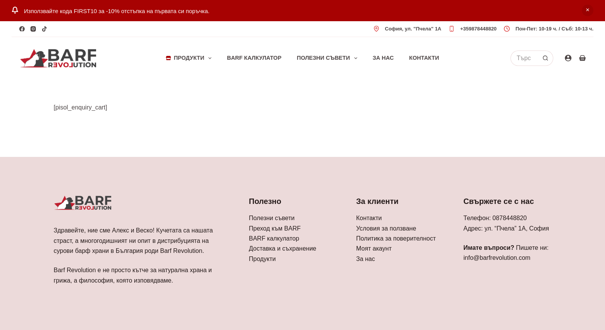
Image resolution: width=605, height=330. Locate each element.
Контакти (424, 58)
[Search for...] (524, 58)
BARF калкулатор (274, 238)
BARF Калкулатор (254, 58)
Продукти (190, 58)
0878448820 (509, 218)
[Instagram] (33, 29)
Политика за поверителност (396, 238)
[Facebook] (22, 29)
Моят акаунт (374, 248)
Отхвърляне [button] (587, 10)
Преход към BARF (275, 228)
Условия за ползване (386, 228)
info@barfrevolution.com (497, 257)
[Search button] (545, 58)
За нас (383, 58)
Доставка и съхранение (282, 248)
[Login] (568, 58)
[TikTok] (44, 29)
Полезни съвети (328, 58)
